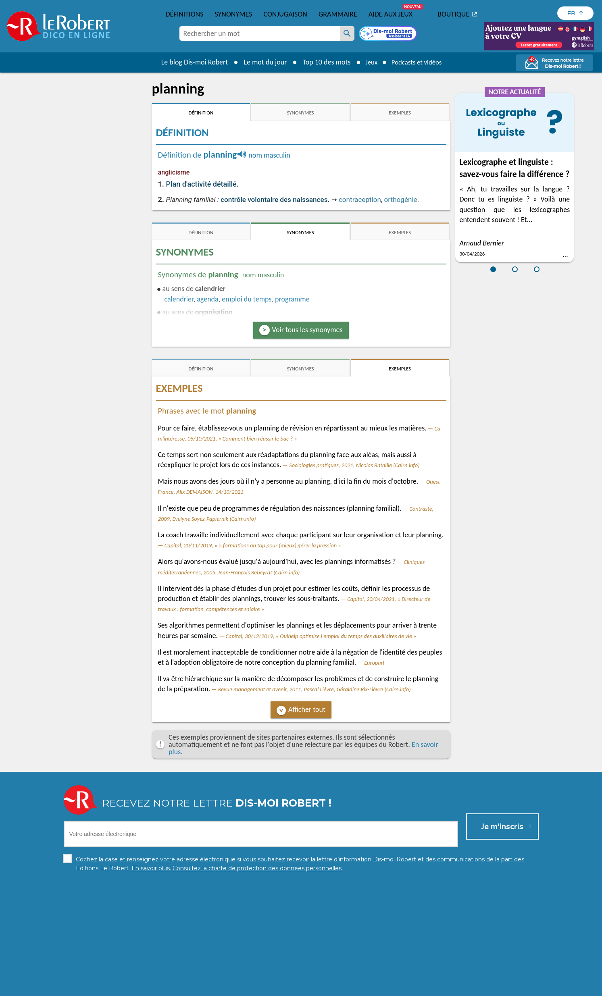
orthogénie (400, 199)
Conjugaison (285, 14)
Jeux (368, 62)
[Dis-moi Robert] (388, 34)
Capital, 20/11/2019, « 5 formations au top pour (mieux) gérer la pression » (253, 545)
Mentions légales (300, 988)
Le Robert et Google (427, 988)
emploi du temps (246, 299)
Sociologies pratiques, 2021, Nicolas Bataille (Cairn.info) (354, 465)
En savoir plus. (454, 975)
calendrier (179, 299)
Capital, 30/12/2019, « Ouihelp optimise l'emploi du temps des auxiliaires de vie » (321, 636)
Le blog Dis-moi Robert (190, 62)
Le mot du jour (261, 62)
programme (292, 299)
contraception (360, 199)
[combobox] (259, 33)
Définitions (185, 14)
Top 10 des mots (322, 62)
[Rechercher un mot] (347, 33)
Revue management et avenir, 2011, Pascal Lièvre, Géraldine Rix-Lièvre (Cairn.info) (314, 689)
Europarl (374, 662)
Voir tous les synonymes (307, 329)
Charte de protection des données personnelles (210, 988)
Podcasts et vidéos (418, 62)
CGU (390, 988)
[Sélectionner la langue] (575, 13)
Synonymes (233, 14)
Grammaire (338, 14)
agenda (207, 299)
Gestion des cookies (354, 988)
